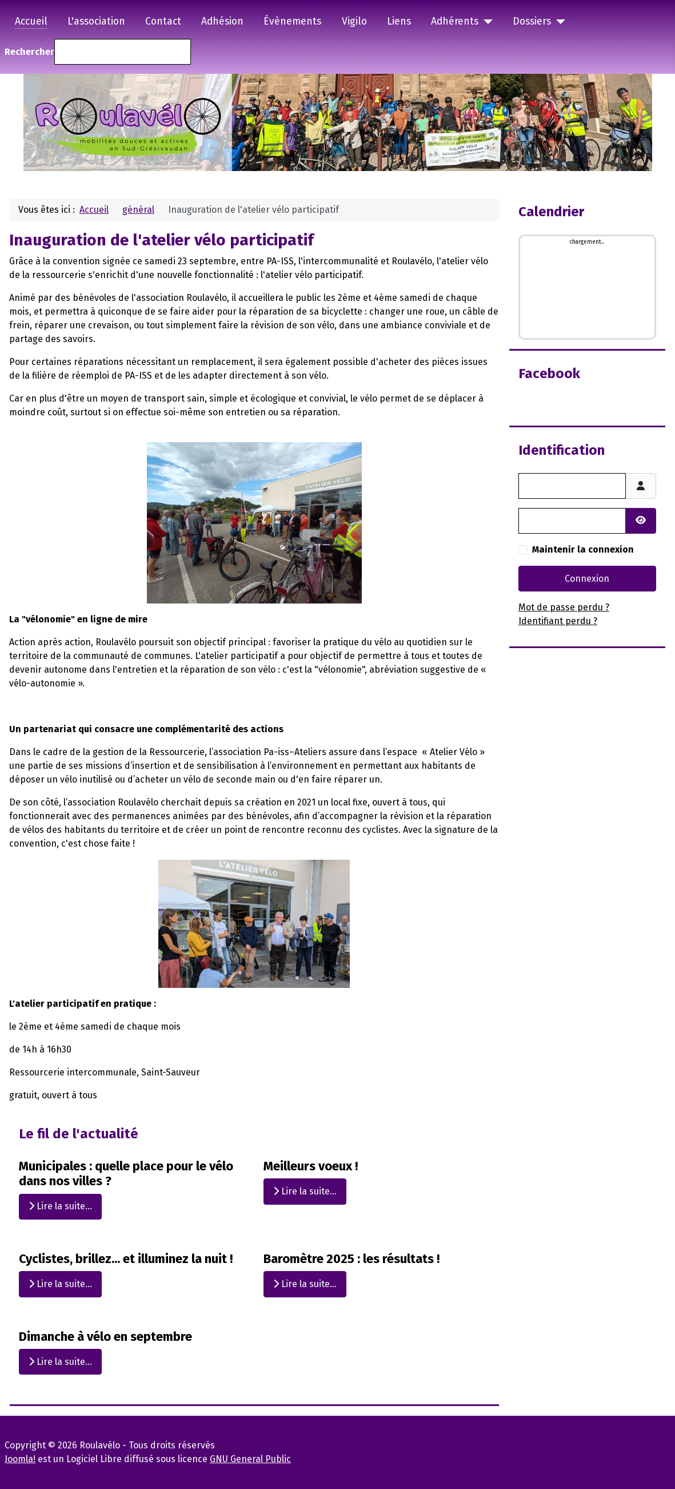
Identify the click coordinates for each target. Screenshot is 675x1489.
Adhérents (454, 21)
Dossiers (532, 21)
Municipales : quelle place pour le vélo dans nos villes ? (126, 1173)
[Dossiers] (558, 21)
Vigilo (354, 21)
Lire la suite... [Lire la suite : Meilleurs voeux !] (305, 1191)
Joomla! (20, 1459)
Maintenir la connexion (583, 549)
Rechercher (29, 51)
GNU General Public (250, 1459)
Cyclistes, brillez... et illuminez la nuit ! (126, 1258)
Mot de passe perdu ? (563, 607)
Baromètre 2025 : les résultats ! (351, 1258)
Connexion (587, 578)
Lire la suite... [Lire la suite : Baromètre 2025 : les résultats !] (305, 1283)
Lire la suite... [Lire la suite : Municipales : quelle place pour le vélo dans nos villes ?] (60, 1206)
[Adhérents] (485, 21)
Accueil (31, 21)
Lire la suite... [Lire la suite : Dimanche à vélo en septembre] (60, 1361)
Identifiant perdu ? (557, 621)
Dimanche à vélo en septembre (105, 1336)
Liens (399, 21)
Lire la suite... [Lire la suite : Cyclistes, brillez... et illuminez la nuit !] (60, 1283)
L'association (96, 21)
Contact (163, 21)
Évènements (292, 21)
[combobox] (122, 52)
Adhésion (222, 21)
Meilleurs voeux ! (310, 1166)
